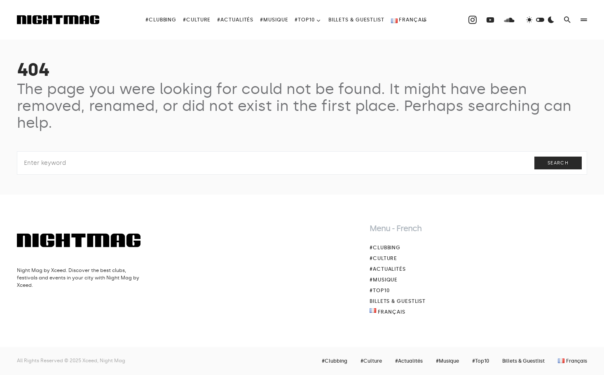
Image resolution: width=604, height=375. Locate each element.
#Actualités (388, 269)
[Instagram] (472, 20)
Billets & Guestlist (398, 301)
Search (558, 163)
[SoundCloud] (509, 20)
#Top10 (379, 290)
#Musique (384, 280)
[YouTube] (490, 20)
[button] (540, 19)
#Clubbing (385, 248)
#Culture (383, 258)
